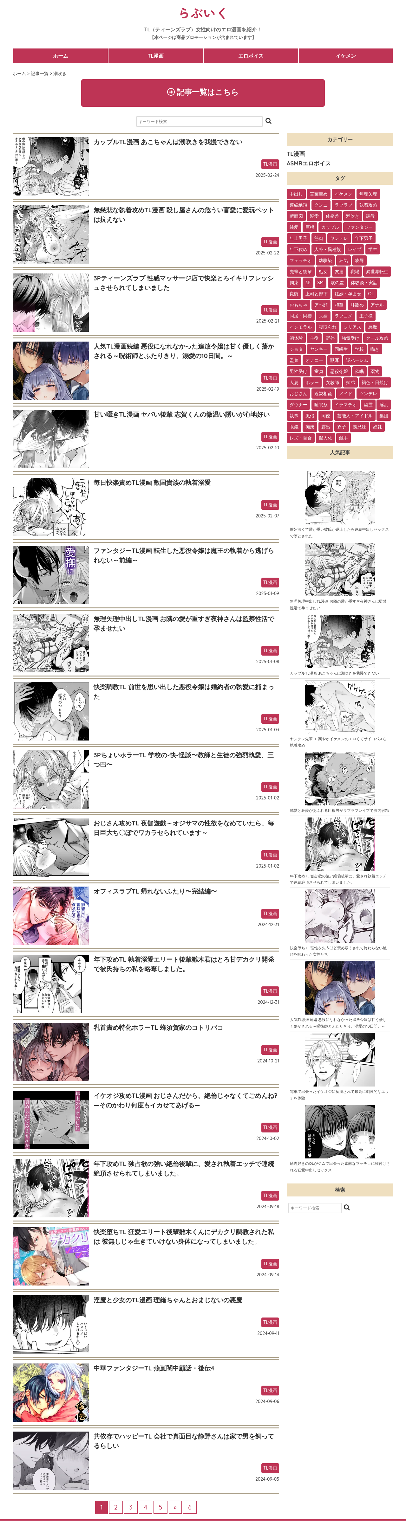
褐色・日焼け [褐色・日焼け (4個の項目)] (375, 383)
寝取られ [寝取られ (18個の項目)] (328, 327)
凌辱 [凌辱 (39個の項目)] (359, 261)
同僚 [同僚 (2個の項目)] (325, 416)
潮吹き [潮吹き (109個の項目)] (352, 216)
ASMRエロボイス (309, 163)
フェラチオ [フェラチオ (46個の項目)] (301, 261)
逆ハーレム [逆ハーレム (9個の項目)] (357, 360)
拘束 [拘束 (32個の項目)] (294, 283)
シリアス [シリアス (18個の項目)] (352, 327)
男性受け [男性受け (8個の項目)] (298, 372)
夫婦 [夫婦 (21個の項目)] (323, 316)
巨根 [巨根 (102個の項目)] (309, 227)
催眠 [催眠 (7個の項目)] (359, 372)
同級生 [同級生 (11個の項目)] (341, 349)
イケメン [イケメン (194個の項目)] (343, 194)
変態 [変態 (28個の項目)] (294, 294)
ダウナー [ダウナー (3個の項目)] (298, 405)
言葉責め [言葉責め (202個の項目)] (319, 194)
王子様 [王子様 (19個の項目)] (366, 316)
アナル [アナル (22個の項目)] (377, 305)
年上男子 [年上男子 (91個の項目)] (298, 238)
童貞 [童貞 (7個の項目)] (318, 372)
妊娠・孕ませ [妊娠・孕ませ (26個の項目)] (348, 294)
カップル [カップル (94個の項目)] (330, 227)
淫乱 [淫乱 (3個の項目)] (383, 405)
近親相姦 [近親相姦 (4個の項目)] (323, 394)
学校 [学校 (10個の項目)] (359, 349)
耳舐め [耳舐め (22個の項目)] (357, 305)
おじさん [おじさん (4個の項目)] (298, 394)
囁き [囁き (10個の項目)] (374, 349)
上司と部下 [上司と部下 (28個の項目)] (316, 294)
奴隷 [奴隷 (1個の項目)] (377, 427)
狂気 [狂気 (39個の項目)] (343, 261)
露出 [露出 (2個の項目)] (325, 427)
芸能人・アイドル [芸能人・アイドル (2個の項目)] (355, 416)
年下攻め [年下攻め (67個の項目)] (298, 250)
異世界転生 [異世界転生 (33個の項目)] (377, 272)
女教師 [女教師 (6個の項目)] (332, 383)
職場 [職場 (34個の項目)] (354, 272)
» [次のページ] (175, 1507)
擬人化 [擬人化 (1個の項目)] (325, 438)
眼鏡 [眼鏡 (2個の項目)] (294, 427)
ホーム (60, 56)
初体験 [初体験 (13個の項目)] (296, 338)
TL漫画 (155, 56)
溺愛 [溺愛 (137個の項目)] (314, 216)
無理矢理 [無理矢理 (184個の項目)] (368, 194)
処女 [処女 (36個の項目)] (323, 272)
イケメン (346, 56)
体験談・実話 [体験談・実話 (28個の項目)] (364, 283)
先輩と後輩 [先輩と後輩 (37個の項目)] (301, 272)
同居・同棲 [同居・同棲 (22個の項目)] (301, 316)
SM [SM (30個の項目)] (321, 283)
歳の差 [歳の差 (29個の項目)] (337, 283)
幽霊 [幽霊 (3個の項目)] (368, 405)
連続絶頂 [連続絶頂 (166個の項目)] (298, 205)
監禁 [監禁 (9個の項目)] (294, 360)
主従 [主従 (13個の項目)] (314, 338)
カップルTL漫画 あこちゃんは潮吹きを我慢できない (168, 142)
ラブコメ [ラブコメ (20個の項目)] (343, 316)
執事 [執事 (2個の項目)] (294, 416)
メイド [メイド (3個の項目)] (345, 394)
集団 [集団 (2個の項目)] (383, 416)
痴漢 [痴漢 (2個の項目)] (309, 427)
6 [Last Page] (190, 1507)
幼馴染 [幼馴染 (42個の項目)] (325, 261)
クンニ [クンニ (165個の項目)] (321, 205)
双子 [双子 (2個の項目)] (341, 427)
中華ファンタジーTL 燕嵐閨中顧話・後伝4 (154, 1368)
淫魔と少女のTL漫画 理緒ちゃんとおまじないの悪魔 (168, 1300)
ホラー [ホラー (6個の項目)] (312, 383)
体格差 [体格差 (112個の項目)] (332, 216)
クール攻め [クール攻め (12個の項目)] (377, 338)
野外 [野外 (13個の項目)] (330, 338)
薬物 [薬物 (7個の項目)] (374, 372)
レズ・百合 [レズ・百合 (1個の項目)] (301, 438)
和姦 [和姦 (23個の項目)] (339, 305)
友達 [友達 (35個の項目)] (339, 272)
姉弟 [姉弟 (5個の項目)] (350, 383)
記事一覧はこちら (203, 92)
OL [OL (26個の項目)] (371, 294)
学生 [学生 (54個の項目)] (372, 250)
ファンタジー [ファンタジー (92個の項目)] (359, 227)
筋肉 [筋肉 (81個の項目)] (318, 238)
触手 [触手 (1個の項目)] (343, 438)
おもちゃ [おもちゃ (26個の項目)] (298, 305)
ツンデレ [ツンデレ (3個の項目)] (368, 394)
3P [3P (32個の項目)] (308, 283)
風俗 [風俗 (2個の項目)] (309, 416)
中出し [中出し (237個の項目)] (296, 194)
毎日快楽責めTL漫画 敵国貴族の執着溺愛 (152, 482)
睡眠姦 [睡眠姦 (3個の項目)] (321, 405)
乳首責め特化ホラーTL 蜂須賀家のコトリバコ (158, 1027)
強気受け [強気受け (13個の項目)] (350, 338)
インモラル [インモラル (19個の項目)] (301, 327)
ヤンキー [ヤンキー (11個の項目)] (319, 349)
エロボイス (251, 56)
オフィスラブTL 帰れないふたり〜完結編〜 (155, 891)
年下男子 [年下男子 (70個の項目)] (364, 238)
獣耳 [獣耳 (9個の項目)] (334, 360)
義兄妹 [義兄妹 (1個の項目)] (359, 427)
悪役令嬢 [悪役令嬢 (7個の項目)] (339, 372)
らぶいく (203, 12)
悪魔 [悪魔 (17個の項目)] (372, 327)
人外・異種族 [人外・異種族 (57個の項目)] (327, 250)
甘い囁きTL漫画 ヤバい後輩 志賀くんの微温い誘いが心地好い (182, 414)
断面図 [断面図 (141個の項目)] (296, 216)
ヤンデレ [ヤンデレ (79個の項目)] (339, 238)
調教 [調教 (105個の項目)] (370, 216)
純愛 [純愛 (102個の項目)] (294, 227)
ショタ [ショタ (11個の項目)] (296, 349)
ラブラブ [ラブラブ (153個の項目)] (343, 205)
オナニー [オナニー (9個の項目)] (314, 360)
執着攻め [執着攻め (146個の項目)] (368, 205)
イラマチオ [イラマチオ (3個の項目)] (346, 405)
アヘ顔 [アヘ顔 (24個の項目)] (321, 305)
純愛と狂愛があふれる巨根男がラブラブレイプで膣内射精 (339, 810)
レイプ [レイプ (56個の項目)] (354, 250)
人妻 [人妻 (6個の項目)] (294, 383)
